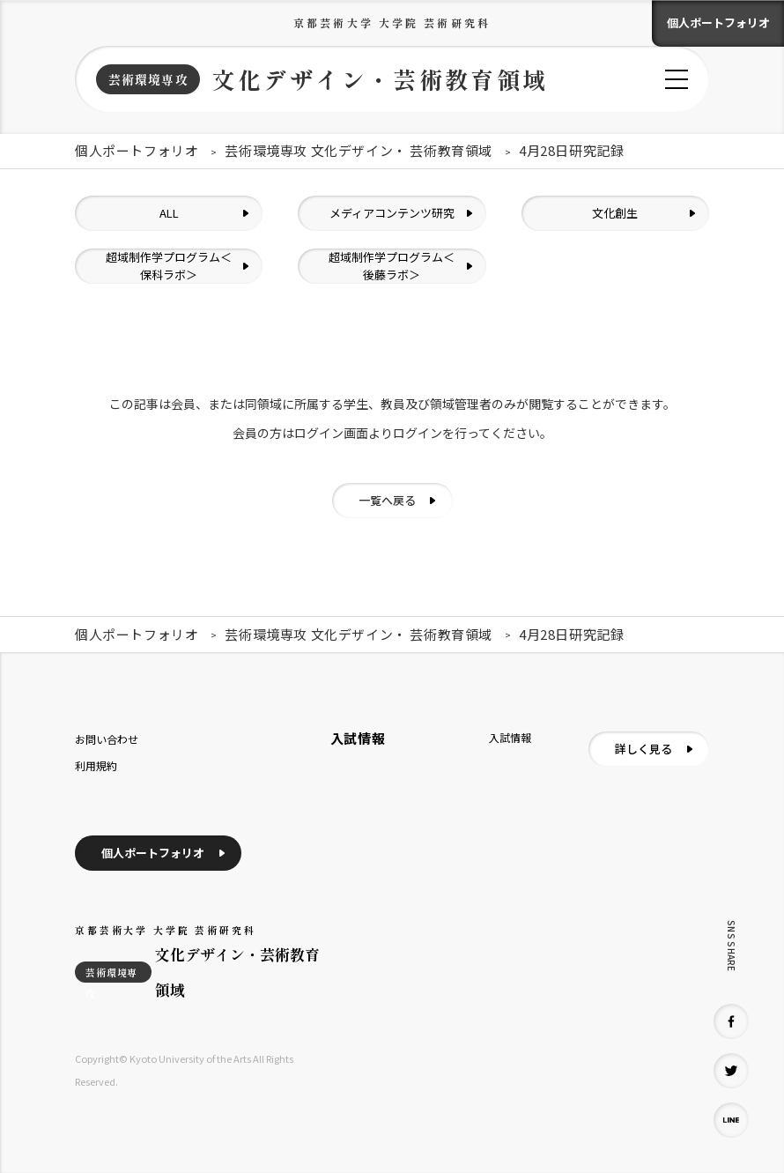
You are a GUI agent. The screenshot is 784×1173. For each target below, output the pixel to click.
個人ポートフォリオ (718, 22)
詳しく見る (643, 748)
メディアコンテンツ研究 (392, 212)
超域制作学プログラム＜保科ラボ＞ (169, 266)
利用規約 (96, 765)
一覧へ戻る (387, 500)
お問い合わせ (106, 738)
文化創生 (615, 212)
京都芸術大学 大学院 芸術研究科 (392, 22)
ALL (169, 212)
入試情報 (510, 737)
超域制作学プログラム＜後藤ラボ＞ (392, 266)
